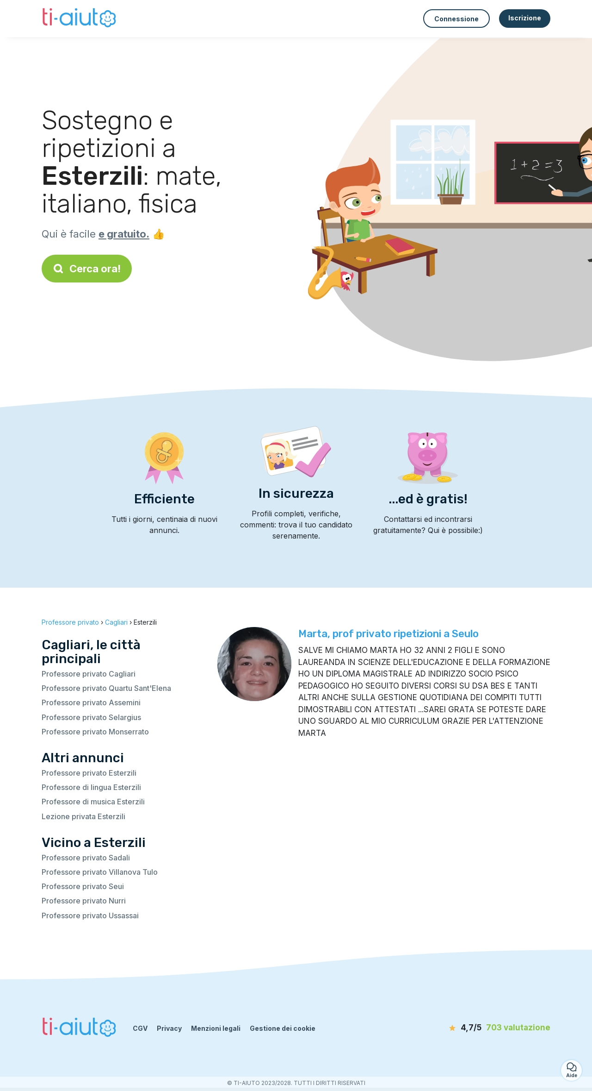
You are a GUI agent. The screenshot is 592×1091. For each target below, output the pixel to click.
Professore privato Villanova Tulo (100, 872)
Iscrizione (524, 18)
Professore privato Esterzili (89, 772)
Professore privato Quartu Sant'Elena (106, 688)
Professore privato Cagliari (89, 673)
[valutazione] (497, 1028)
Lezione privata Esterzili (83, 816)
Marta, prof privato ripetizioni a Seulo (388, 633)
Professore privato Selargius (91, 717)
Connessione (456, 19)
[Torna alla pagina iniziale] (80, 18)
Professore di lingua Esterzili (91, 787)
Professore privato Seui (83, 886)
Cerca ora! (87, 269)
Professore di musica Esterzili (93, 801)
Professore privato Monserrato (95, 731)
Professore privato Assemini (91, 702)
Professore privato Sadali (86, 857)
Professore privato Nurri (84, 900)
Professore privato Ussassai (90, 915)
